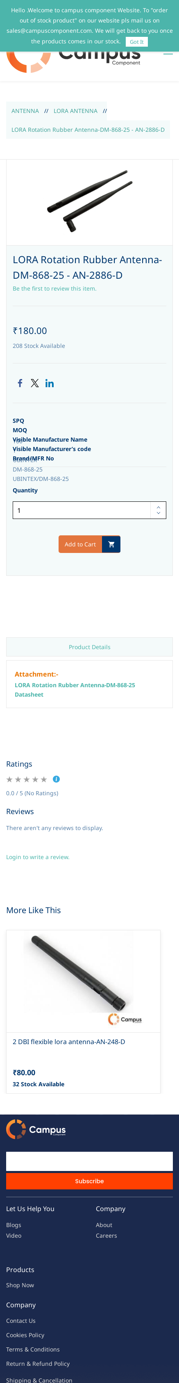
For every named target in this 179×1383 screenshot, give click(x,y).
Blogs (13, 1202)
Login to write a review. (38, 833)
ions (54, 1326)
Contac (15, 1297)
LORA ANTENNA (75, 88)
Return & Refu (25, 1341)
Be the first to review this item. (55, 265)
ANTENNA (25, 88)
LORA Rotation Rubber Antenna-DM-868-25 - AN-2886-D (88, 106)
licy (39, 1311)
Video (13, 1212)
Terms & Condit (27, 1326)
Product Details (90, 624)
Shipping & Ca (25, 1357)
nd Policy (57, 1341)
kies (21, 1311)
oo (13, 1311)
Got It (137, 41)
